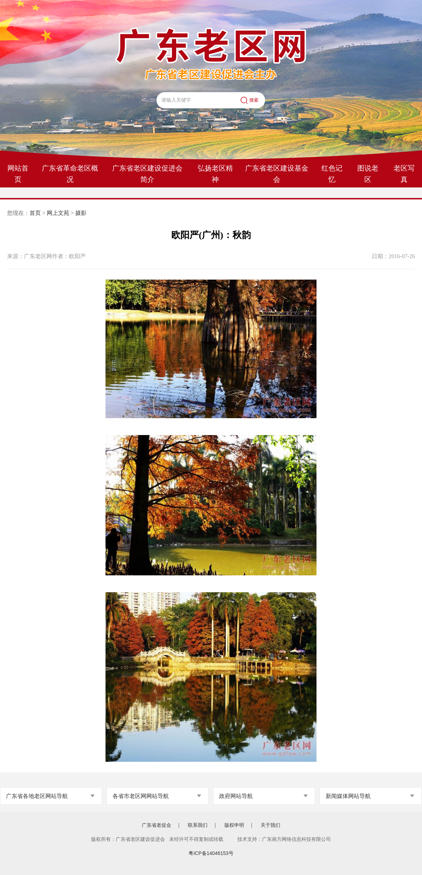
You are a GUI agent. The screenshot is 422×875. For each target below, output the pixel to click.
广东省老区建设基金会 (276, 173)
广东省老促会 (156, 825)
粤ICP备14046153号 (211, 853)
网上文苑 (58, 213)
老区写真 (404, 173)
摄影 (81, 213)
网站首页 (17, 173)
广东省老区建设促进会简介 (147, 173)
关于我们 (270, 825)
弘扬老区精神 (215, 173)
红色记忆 (332, 173)
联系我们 (197, 825)
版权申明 (234, 825)
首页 (35, 213)
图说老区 (367, 173)
